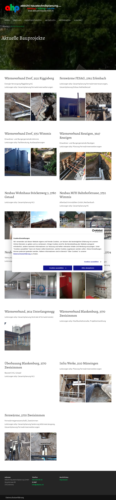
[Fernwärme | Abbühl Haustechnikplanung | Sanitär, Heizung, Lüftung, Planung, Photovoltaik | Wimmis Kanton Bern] (17, 107)
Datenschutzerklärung (22, 254)
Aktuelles (6, 26)
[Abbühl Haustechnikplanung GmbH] (44, 107)
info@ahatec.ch (38, 485)
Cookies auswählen (91, 262)
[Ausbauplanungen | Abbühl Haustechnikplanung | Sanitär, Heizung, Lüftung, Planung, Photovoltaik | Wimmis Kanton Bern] (17, 162)
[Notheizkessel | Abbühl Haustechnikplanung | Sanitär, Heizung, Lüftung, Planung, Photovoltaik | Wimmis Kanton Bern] (72, 107)
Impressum (64, 480)
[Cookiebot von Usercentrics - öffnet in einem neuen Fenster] (94, 230)
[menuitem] (9, 20)
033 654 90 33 (37, 480)
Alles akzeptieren (88, 268)
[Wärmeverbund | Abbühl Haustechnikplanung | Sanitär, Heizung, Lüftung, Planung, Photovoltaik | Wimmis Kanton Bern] (72, 166)
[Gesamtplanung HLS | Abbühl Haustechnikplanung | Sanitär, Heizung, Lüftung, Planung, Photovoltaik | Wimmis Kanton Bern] (17, 225)
